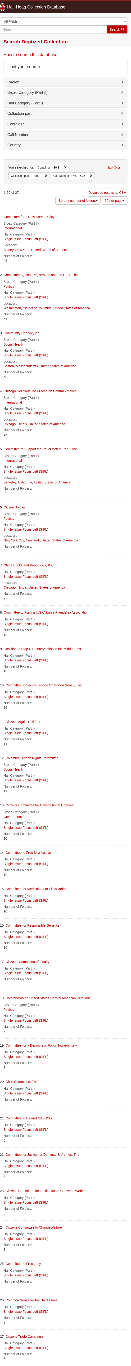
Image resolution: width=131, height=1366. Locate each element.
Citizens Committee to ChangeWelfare (33, 1227)
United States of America (49, 250)
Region (13, 82)
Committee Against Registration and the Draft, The (41, 275)
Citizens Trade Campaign (24, 1336)
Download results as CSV (107, 192)
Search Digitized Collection (36, 41)
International (13, 228)
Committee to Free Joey (23, 1264)
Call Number (17, 135)
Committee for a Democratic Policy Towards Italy (41, 1045)
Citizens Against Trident (22, 722)
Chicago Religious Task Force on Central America (40, 391)
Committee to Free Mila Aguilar (28, 852)
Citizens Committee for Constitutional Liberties (39, 805)
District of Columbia (37, 308)
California (25, 482)
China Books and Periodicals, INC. (29, 565)
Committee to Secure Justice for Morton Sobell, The (43, 685)
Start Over (113, 167)
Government (13, 817)
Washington (12, 308)
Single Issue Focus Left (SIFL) (26, 239)
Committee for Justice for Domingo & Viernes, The (42, 1154)
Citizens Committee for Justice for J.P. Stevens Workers (46, 1191)
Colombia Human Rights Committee (31, 758)
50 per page (114, 200)
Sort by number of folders (78, 200)
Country (14, 145)
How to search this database (30, 54)
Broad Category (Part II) (27, 93)
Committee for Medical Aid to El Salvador (35, 889)
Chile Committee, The (21, 1082)
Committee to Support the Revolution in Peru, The (40, 449)
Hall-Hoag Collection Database (21, 7)
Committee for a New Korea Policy (29, 217)
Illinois (22, 424)
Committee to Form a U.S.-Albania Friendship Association (46, 612)
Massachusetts (27, 366)
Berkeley (10, 482)
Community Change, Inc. (22, 333)
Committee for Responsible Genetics (32, 925)
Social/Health (13, 344)
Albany (9, 250)
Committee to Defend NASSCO (28, 1118)
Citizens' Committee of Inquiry (27, 962)
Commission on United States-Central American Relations (47, 998)
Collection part (19, 113)
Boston (9, 366)
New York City (14, 540)
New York (22, 250)
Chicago (10, 424)
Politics (9, 286)
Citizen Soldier (14, 507)
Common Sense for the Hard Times (31, 1300)
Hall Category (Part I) (25, 103)
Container (15, 124)
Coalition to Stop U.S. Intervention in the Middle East (42, 649)
